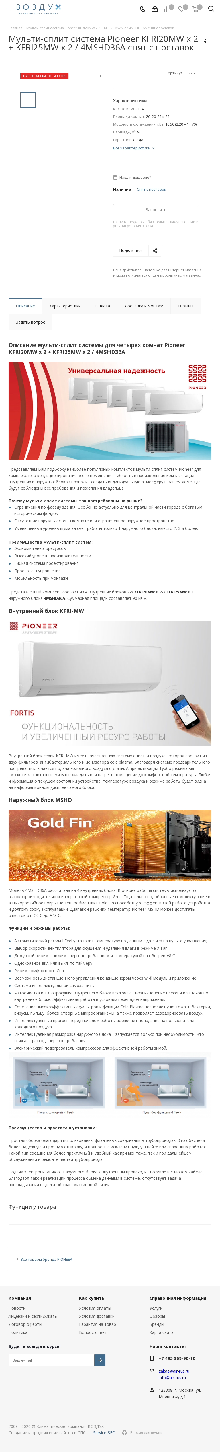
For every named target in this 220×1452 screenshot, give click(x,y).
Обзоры (157, 1316)
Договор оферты (25, 1324)
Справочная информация (178, 1298)
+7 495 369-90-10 (177, 1358)
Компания (20, 1298)
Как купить (91, 1298)
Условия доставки (97, 1316)
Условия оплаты (95, 1308)
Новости (17, 1308)
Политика (18, 1332)
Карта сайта (162, 1332)
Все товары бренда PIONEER (46, 1259)
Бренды (157, 1324)
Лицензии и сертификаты (33, 1316)
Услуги (156, 1308)
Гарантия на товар (97, 1324)
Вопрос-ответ (93, 1332)
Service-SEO (104, 1432)
